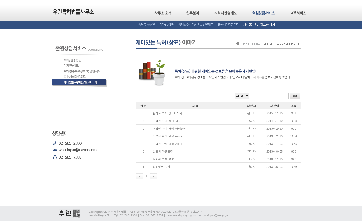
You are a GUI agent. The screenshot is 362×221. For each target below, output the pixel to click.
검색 (295, 96)
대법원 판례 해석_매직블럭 (169, 128)
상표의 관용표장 (163, 151)
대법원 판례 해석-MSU (167, 121)
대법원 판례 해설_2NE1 (167, 144)
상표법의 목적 (161, 166)
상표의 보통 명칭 (163, 159)
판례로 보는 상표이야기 (167, 113)
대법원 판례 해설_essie (167, 136)
